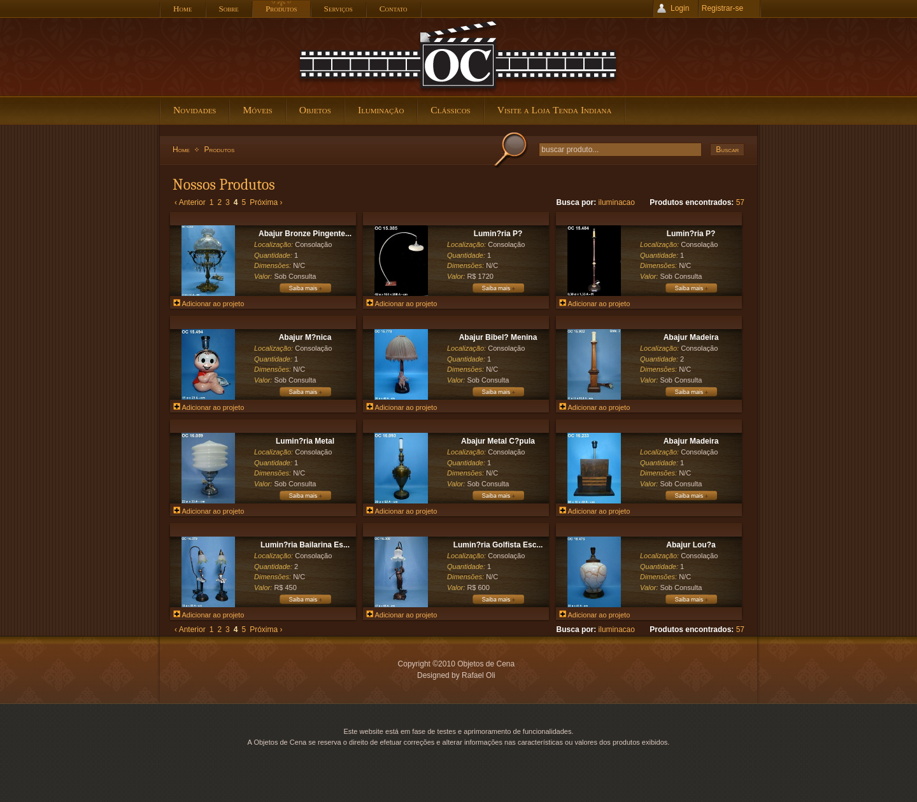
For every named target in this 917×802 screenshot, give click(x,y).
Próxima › (266, 202)
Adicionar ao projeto (208, 303)
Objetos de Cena (458, 56)
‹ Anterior (190, 202)
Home (181, 149)
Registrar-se (722, 8)
